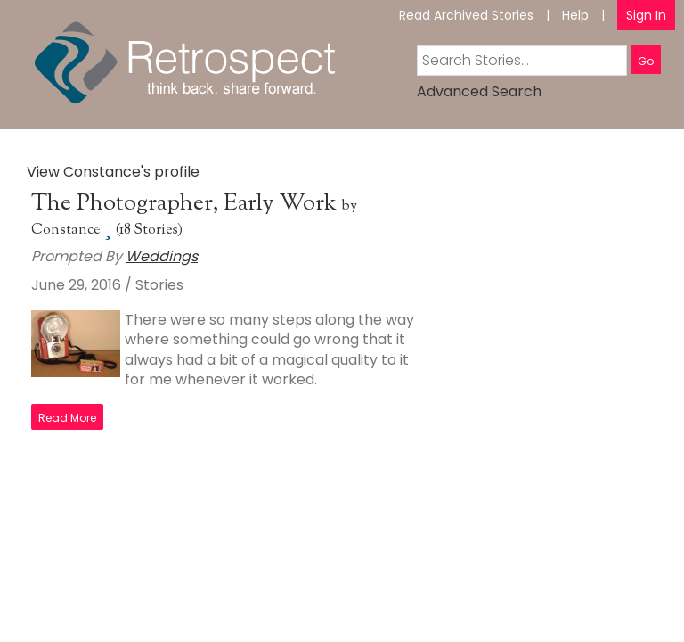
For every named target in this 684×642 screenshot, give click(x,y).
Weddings (162, 256)
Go (646, 61)
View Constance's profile (113, 171)
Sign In (646, 15)
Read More (67, 417)
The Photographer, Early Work (186, 203)
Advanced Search (479, 91)
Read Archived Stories (466, 15)
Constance (65, 230)
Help (575, 15)
